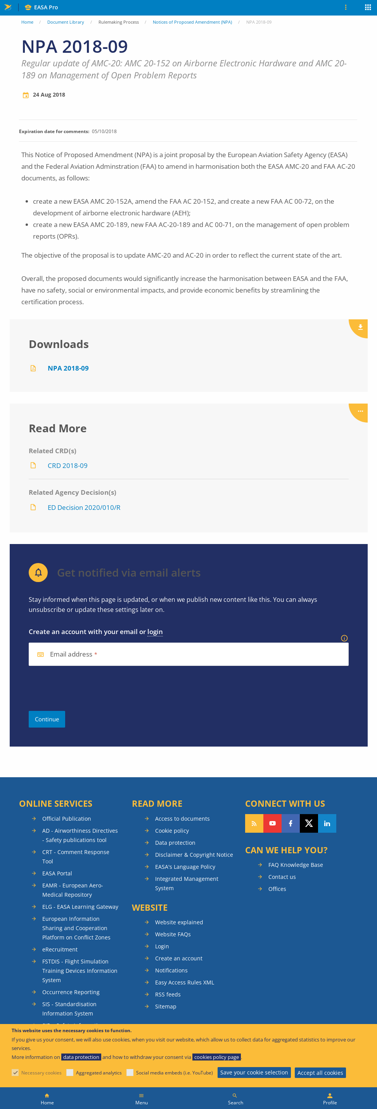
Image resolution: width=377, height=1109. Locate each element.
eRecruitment (60, 949)
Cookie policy (172, 830)
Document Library (65, 22)
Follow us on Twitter (309, 823)
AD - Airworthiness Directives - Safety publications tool (80, 835)
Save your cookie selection (254, 1072)
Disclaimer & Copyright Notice (194, 854)
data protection (81, 1057)
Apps (368, 8)
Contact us (282, 876)
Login (162, 946)
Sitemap (165, 1006)
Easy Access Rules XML (184, 982)
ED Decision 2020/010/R (84, 507)
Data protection (175, 842)
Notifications (171, 970)
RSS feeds (168, 994)
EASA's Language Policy (185, 866)
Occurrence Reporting (71, 992)
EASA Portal (57, 873)
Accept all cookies (320, 1072)
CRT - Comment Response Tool (75, 856)
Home (27, 22)
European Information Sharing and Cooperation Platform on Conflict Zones (76, 928)
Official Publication (66, 818)
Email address (71, 654)
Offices (277, 888)
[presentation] (88, 688)
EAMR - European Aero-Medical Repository (72, 890)
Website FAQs (173, 934)
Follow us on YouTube (272, 823)
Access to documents (182, 818)
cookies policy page (216, 1057)
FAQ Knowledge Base (295, 864)
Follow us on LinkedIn (327, 823)
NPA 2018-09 (68, 368)
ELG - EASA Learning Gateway (80, 906)
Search (235, 1102)
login (155, 631)
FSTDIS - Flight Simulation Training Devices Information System (80, 971)
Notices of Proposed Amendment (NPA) (192, 22)
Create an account (178, 958)
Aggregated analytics (99, 1072)
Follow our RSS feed (254, 823)
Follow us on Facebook (291, 823)
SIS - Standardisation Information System (69, 1008)
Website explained (179, 922)
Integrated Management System (186, 883)
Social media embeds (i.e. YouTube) (174, 1072)
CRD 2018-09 (68, 465)
